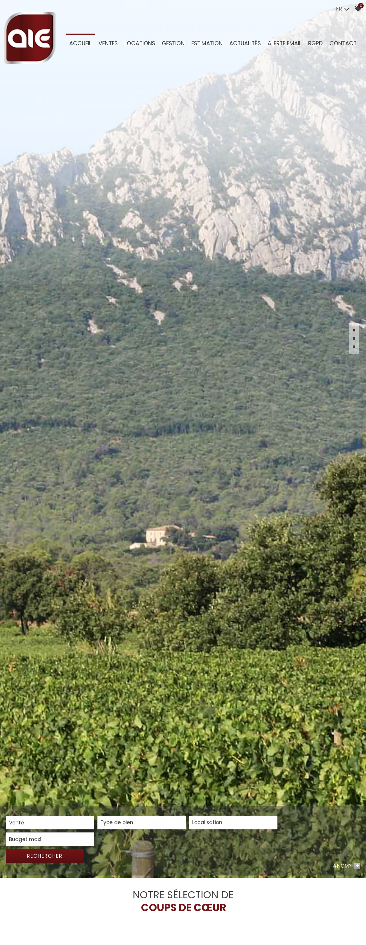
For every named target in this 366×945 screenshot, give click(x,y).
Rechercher (332, 926)
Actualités (243, 44)
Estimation (205, 44)
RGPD (313, 44)
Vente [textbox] (16, 926)
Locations (139, 44)
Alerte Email (282, 44)
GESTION (172, 44)
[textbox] (116, 926)
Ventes (107, 44)
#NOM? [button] (346, 936)
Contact (339, 44)
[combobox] (41, 926)
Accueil (80, 44)
